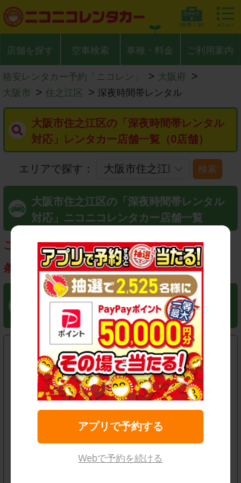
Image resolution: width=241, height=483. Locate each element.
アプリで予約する (120, 426)
